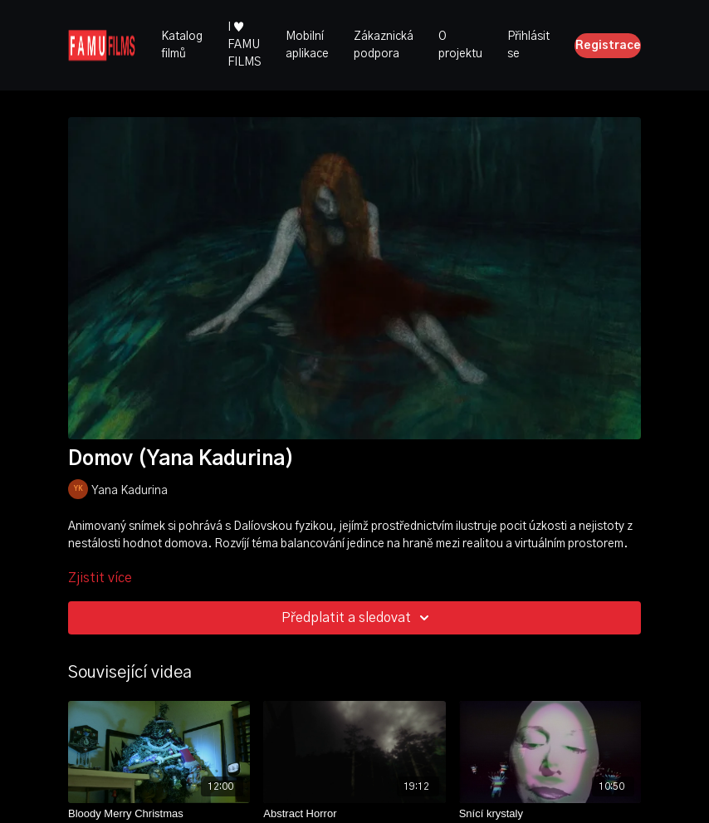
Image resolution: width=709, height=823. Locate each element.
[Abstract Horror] (354, 814)
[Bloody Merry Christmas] (159, 814)
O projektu (460, 45)
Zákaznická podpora (383, 45)
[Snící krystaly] (550, 814)
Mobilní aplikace (307, 45)
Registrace (608, 45)
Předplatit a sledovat (357, 618)
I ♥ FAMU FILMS (244, 45)
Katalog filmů (182, 45)
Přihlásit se (528, 45)
